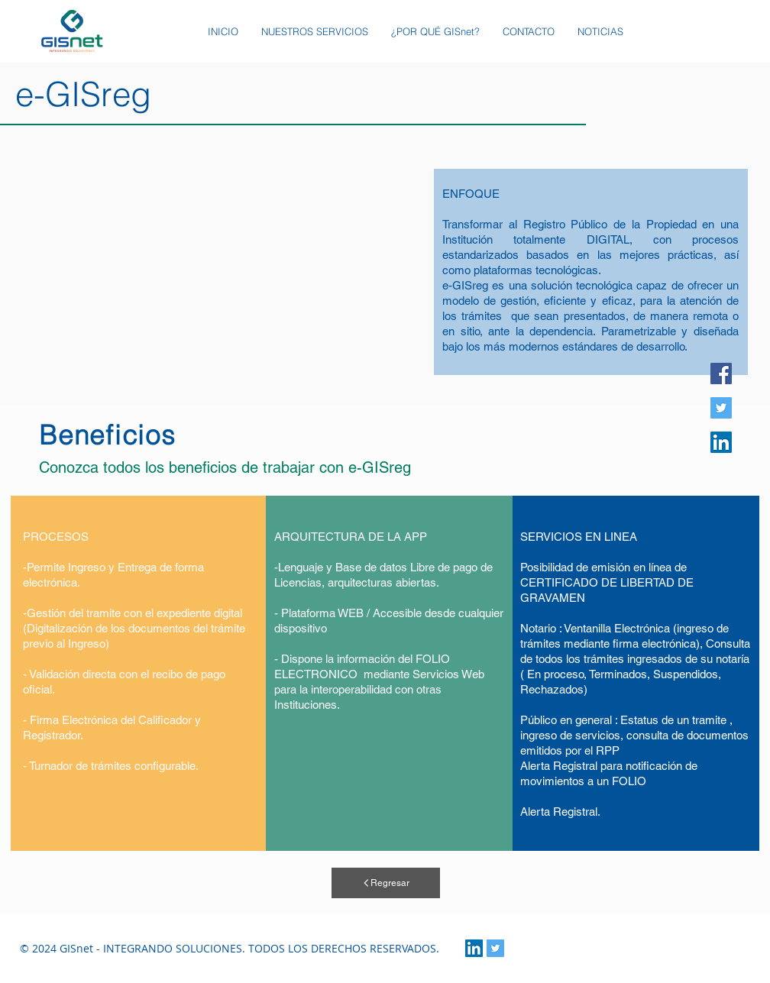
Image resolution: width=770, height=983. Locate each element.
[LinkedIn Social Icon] (474, 948)
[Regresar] (386, 883)
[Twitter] (721, 408)
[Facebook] (721, 373)
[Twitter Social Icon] (495, 948)
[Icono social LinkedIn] (721, 442)
